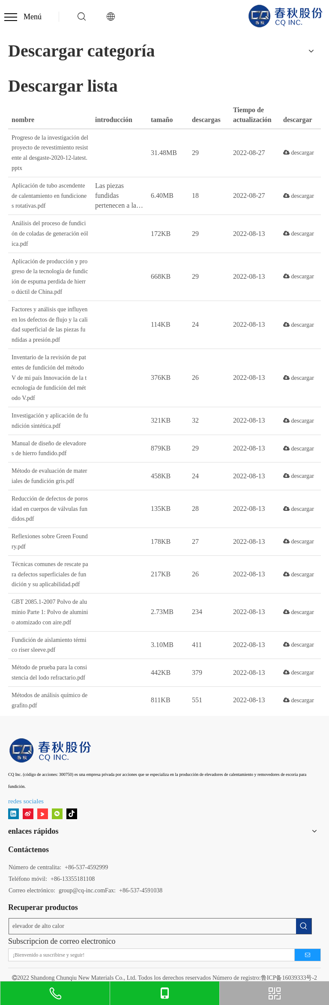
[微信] (57, 813)
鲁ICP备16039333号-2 (289, 978)
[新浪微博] (28, 813)
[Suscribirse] (307, 954)
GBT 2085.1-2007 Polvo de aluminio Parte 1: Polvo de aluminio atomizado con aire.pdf (50, 612)
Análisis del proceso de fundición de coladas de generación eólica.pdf (50, 233)
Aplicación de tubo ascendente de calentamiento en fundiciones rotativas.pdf (49, 195)
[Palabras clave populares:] (303, 926)
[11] (51, 750)
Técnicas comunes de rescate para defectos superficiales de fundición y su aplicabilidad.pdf (50, 574)
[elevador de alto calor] (152, 926)
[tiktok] (71, 813)
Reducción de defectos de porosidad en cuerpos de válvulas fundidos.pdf (50, 508)
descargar (298, 152)
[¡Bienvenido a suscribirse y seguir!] (149, 955)
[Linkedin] (13, 813)
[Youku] (42, 813)
